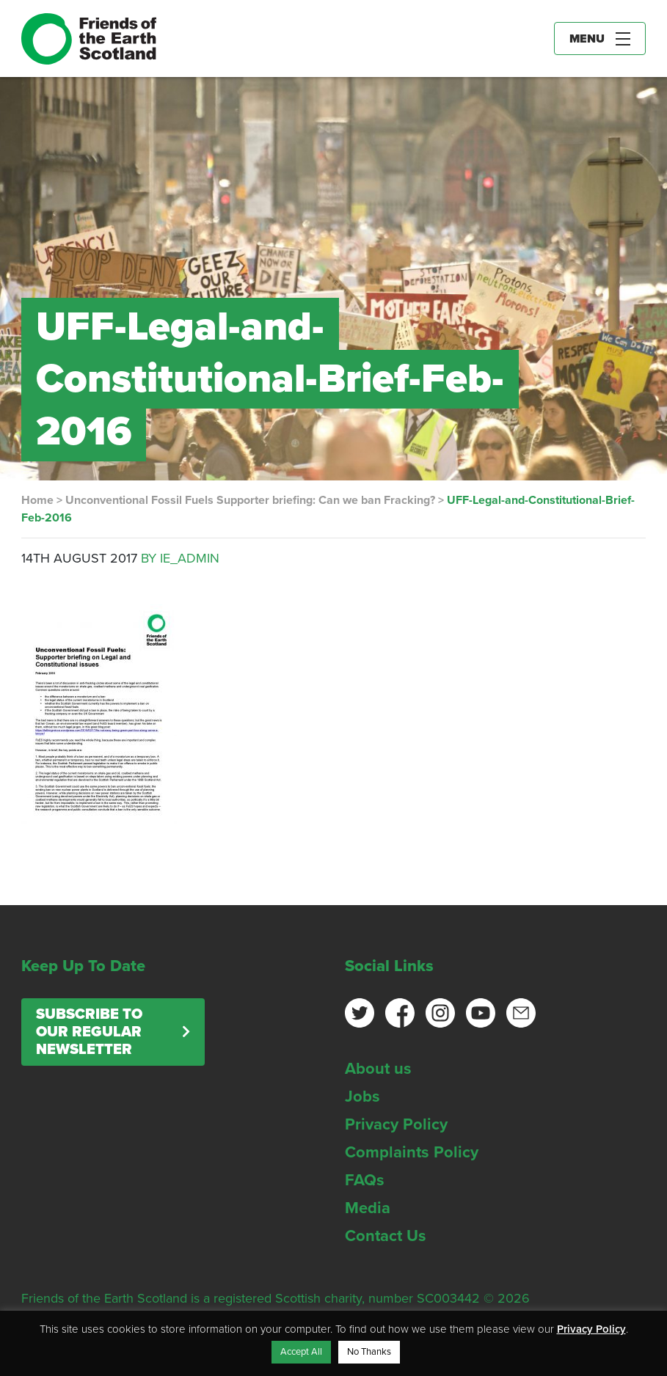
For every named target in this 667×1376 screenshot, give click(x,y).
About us (378, 1068)
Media (367, 1208)
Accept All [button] (301, 1352)
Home (37, 500)
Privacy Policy (396, 1124)
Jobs (362, 1096)
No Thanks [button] (369, 1352)
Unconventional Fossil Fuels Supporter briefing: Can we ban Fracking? (250, 500)
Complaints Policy (411, 1152)
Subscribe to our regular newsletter (89, 1032)
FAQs (364, 1180)
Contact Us (385, 1235)
